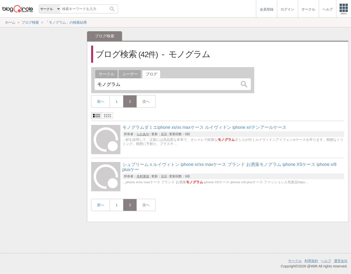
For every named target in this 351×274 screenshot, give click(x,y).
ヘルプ (326, 261)
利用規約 (311, 261)
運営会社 (341, 261)
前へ (100, 101)
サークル (106, 74)
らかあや (142, 134)
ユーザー (130, 74)
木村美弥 (142, 176)
